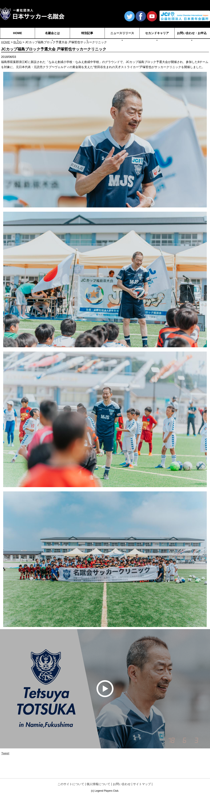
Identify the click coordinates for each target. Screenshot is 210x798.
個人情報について (98, 784)
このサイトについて (70, 784)
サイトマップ (142, 784)
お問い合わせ (122, 784)
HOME (5, 42)
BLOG (17, 42)
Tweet (5, 753)
